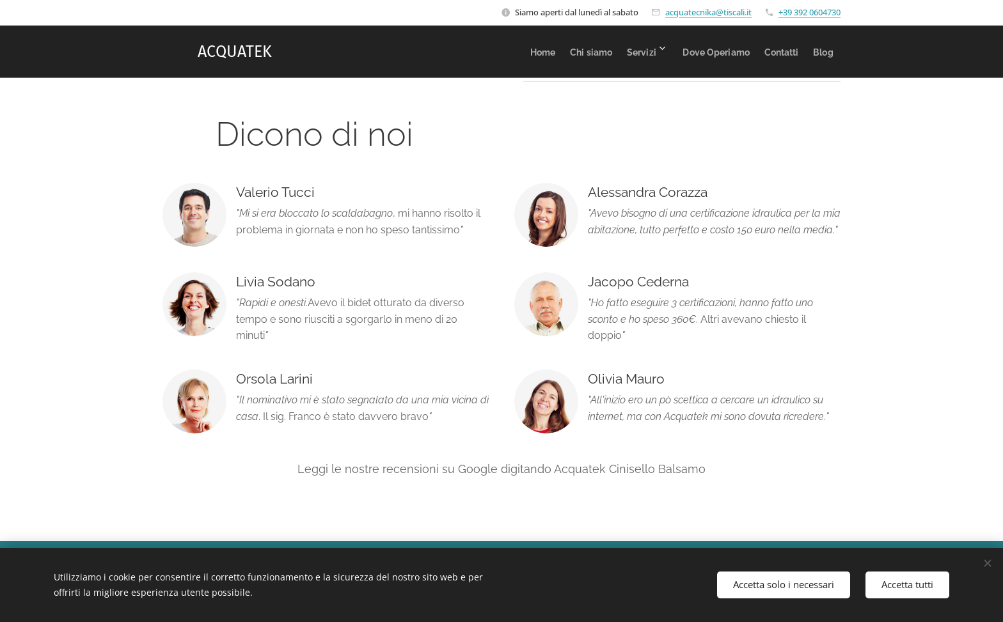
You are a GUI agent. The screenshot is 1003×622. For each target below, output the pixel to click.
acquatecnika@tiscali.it (708, 12)
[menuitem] (483, 52)
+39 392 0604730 (809, 12)
